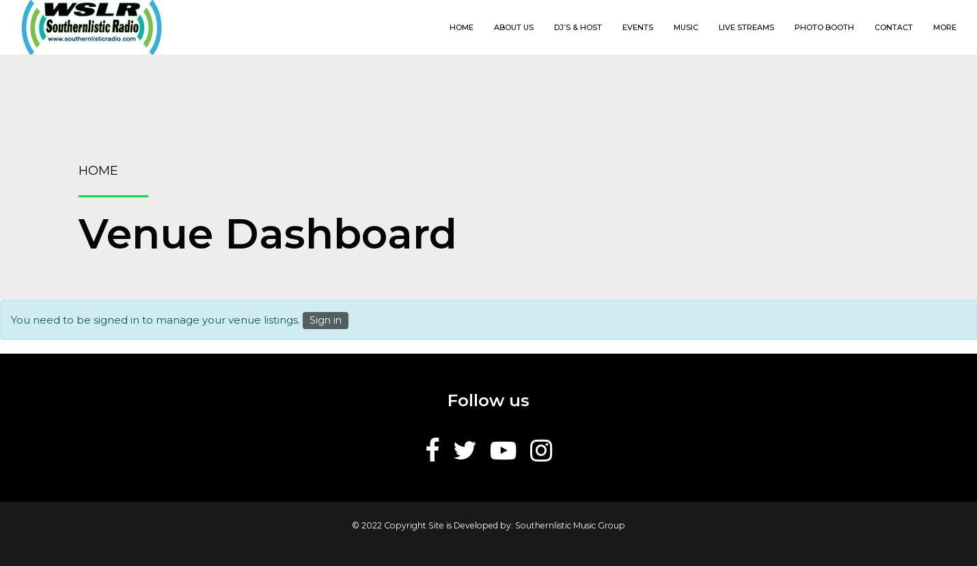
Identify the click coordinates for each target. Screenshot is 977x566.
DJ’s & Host (578, 27)
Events (637, 27)
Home (461, 27)
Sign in (325, 320)
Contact (894, 27)
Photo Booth (824, 27)
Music (686, 27)
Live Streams (746, 27)
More (945, 27)
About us (514, 27)
